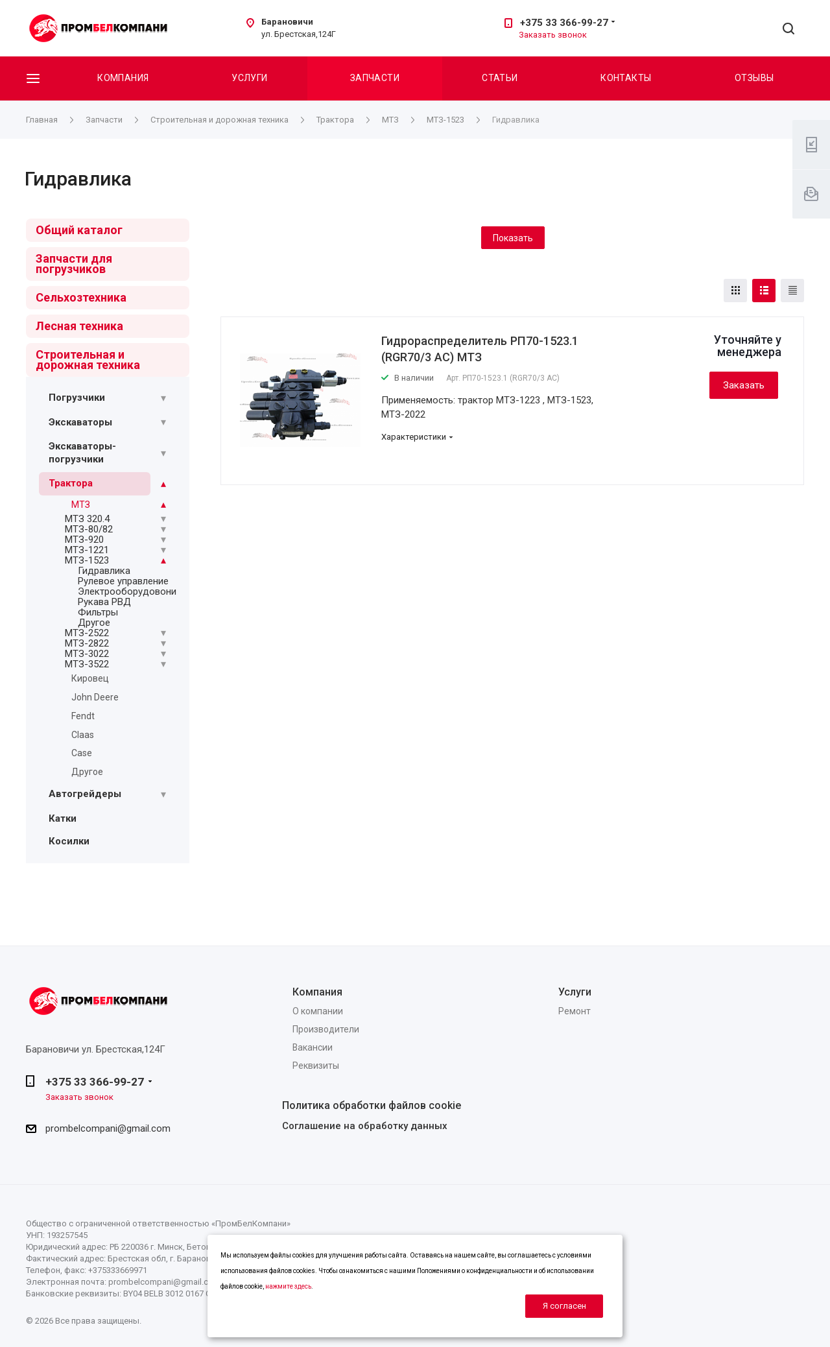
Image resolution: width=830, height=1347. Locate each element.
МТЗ (80, 504)
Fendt (83, 716)
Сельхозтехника (81, 297)
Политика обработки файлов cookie (371, 1105)
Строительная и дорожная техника (88, 360)
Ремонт (574, 1011)
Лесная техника (79, 326)
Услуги (249, 78)
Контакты (625, 78)
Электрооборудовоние (130, 591)
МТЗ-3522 (87, 664)
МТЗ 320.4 (87, 519)
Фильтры (98, 612)
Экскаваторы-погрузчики (82, 452)
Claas (82, 735)
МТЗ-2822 (87, 643)
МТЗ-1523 (87, 560)
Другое (94, 622)
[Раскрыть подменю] (163, 398)
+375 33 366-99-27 (564, 23)
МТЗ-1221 (87, 550)
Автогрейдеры (85, 794)
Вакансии (312, 1047)
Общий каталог (79, 230)
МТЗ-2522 (87, 633)
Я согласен (564, 1306)
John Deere (95, 697)
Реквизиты (315, 1065)
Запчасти (374, 78)
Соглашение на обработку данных (364, 1126)
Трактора (71, 483)
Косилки (69, 841)
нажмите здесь (288, 1286)
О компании (317, 1011)
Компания (122, 78)
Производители (325, 1029)
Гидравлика (104, 571)
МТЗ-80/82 (89, 529)
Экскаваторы (80, 422)
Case (81, 753)
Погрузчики (77, 397)
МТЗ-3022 (87, 654)
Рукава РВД (104, 602)
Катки (63, 818)
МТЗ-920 (84, 539)
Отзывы (754, 78)
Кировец (90, 678)
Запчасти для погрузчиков (74, 264)
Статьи (500, 78)
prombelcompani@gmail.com (108, 1128)
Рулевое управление (123, 581)
